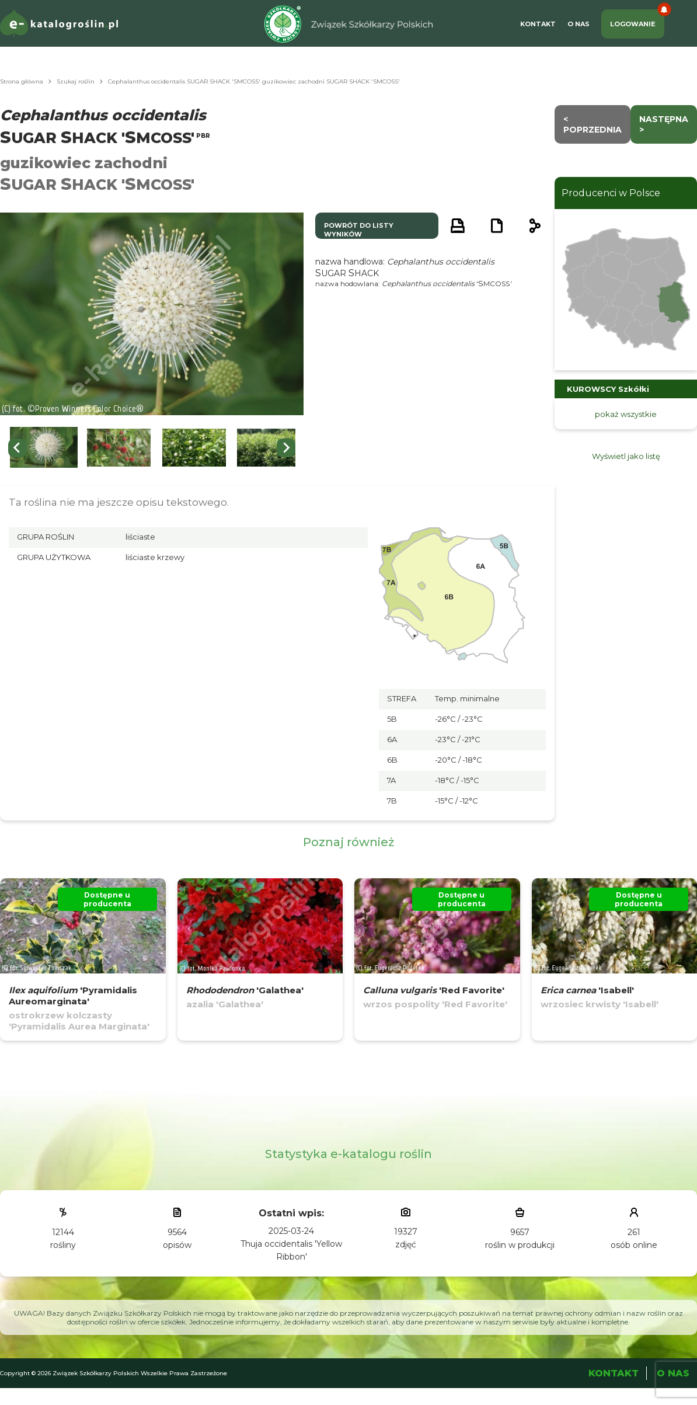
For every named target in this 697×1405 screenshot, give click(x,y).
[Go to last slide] (17, 448)
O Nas (578, 24)
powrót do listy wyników (358, 229)
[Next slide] (286, 448)
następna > (663, 124)
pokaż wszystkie (626, 414)
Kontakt (538, 24)
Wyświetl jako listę (626, 456)
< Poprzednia (592, 124)
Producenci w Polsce (611, 193)
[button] (44, 447)
